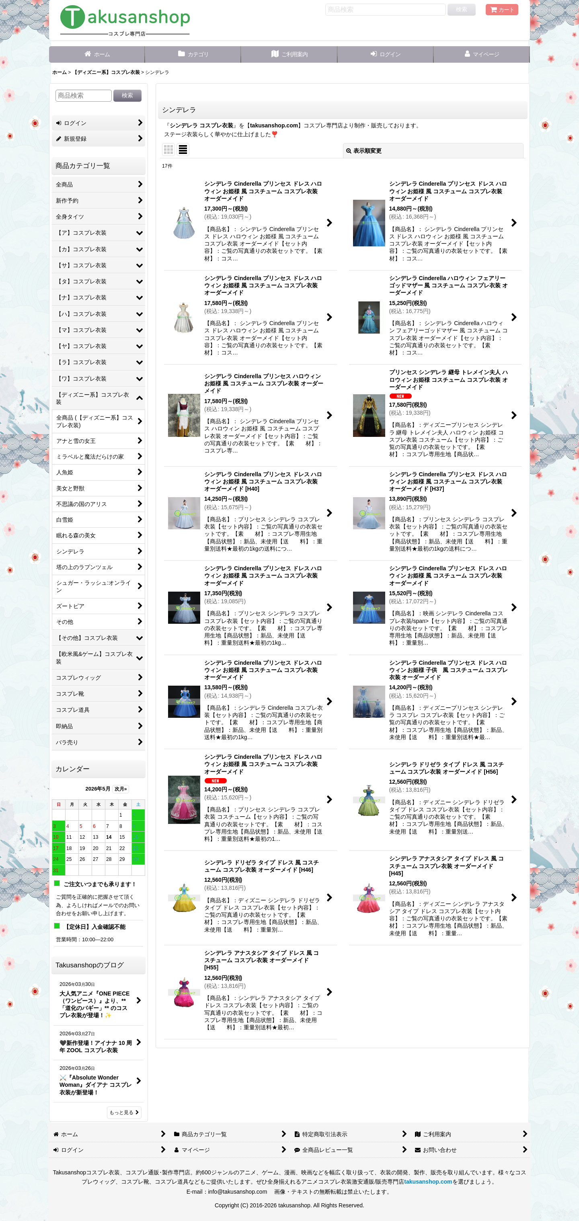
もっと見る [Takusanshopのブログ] (124, 1112)
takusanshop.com (274, 125)
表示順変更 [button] (364, 151)
